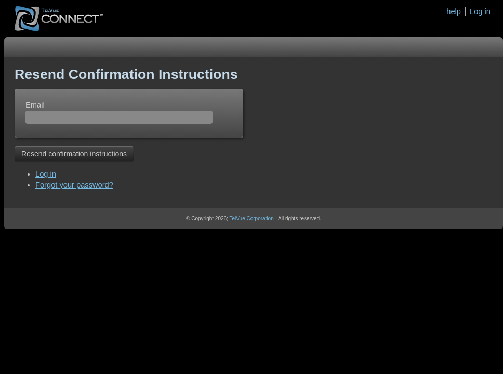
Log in (480, 11)
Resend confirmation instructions (74, 154)
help (453, 11)
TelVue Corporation (251, 218)
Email (35, 105)
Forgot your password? (74, 185)
